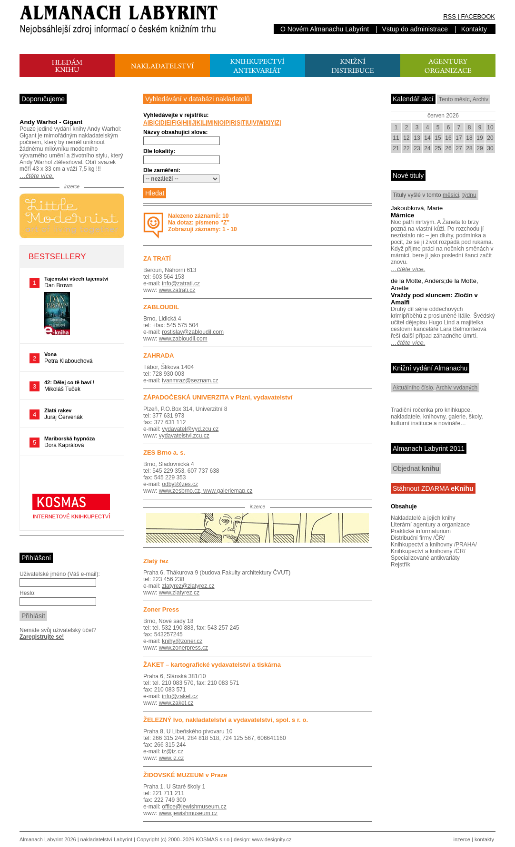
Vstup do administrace (415, 29)
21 (396, 148)
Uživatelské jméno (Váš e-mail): (60, 574)
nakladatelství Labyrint (106, 839)
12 (406, 138)
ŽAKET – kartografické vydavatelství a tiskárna (212, 664)
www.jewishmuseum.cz (188, 813)
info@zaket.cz (180, 696)
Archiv (480, 99)
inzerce (462, 839)
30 (490, 148)
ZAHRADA (158, 355)
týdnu (469, 195)
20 (490, 138)
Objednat (416, 468)
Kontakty (474, 29)
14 (427, 138)
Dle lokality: (159, 151)
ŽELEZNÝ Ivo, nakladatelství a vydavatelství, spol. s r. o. (225, 719)
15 (438, 138)
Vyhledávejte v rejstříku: (176, 115)
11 (396, 138)
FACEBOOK (478, 16)
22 (406, 148)
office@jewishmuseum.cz (194, 806)
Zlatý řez (155, 561)
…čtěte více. (37, 175)
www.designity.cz (272, 839)
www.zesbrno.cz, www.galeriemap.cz (206, 490)
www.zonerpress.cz (183, 647)
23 (417, 148)
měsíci (451, 195)
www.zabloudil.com (183, 338)
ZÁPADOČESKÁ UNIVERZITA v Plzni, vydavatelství (217, 397)
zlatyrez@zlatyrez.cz (188, 586)
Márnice (402, 215)
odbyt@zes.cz (180, 484)
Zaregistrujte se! (42, 636)
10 (490, 127)
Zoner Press (161, 609)
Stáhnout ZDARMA (433, 488)
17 (459, 138)
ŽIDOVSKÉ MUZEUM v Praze (185, 775)
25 (438, 148)
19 (479, 138)
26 (448, 148)
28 (469, 148)
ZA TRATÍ (157, 258)
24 (427, 148)
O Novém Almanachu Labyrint (324, 29)
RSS (449, 16)
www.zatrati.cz (177, 290)
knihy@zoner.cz (182, 641)
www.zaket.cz (176, 703)
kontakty (484, 839)
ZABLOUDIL (161, 307)
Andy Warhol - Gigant (51, 122)
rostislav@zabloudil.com (193, 332)
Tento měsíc (454, 99)
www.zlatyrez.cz (179, 592)
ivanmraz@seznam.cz (190, 380)
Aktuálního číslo (413, 387)
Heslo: (28, 593)
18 (469, 138)
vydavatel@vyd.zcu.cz (190, 429)
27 (459, 148)
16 (448, 138)
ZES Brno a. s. (164, 452)
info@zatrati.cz (181, 283)
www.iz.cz (171, 758)
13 (417, 138)
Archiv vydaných (456, 387)
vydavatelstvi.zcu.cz (184, 435)
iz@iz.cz (172, 751)
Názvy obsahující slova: (175, 132)
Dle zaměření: (161, 170)
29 (479, 148)
